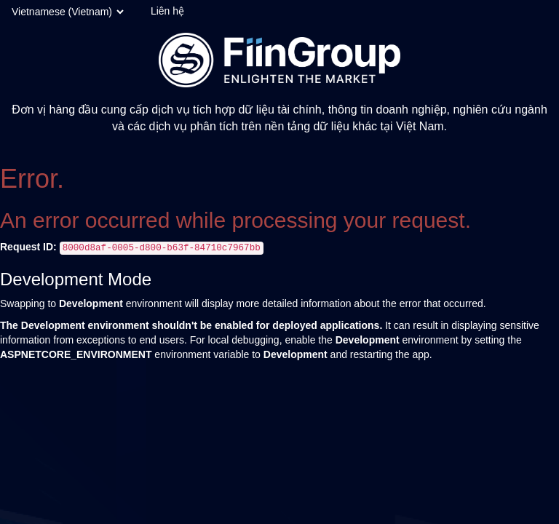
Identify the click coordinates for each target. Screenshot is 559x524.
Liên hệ (167, 11)
